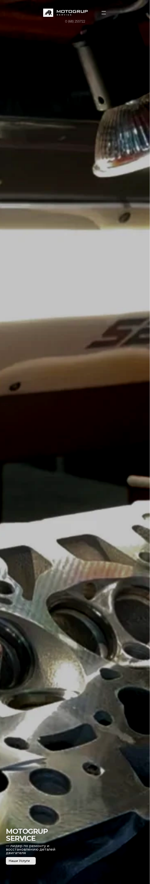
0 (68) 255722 (75, 21)
